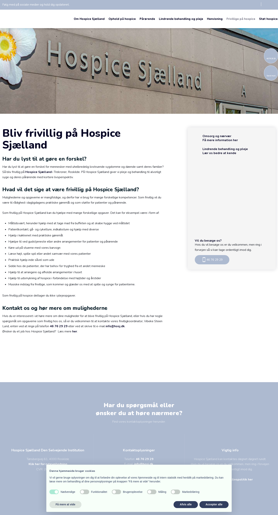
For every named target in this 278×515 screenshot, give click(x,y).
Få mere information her (220, 140)
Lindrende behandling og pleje (181, 19)
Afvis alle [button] (186, 504)
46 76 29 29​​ (212, 259)
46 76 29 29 (59, 326)
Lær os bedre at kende (219, 153)
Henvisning (215, 19)
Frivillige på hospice (240, 19)
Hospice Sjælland (38, 172)
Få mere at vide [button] (65, 504)
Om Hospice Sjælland (89, 19)
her (74, 331)
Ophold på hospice (122, 19)
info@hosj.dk (115, 326)
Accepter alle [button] (214, 504)
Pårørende (147, 19)
